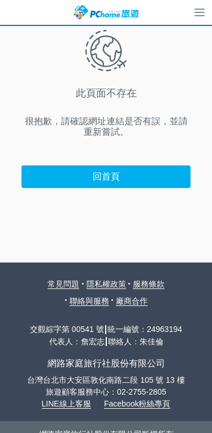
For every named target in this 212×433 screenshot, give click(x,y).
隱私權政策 (106, 283)
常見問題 (63, 283)
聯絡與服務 (89, 300)
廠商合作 (132, 300)
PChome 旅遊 (106, 12)
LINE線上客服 (66, 403)
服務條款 (149, 283)
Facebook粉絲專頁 (137, 403)
